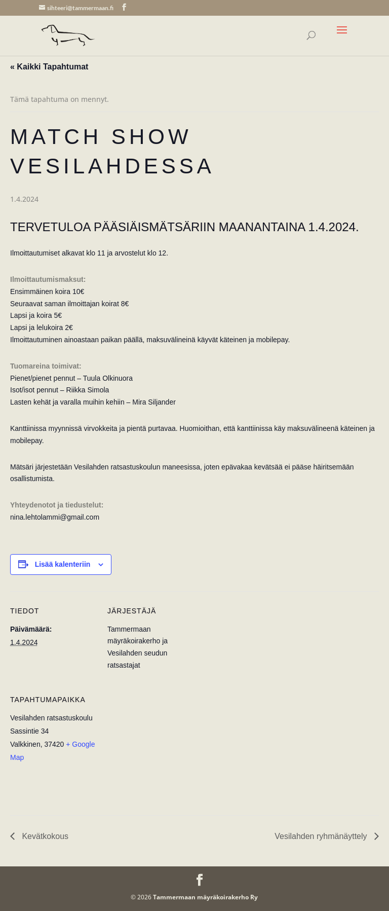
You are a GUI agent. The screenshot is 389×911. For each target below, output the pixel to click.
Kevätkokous (44, 836)
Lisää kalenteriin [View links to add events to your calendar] (63, 564)
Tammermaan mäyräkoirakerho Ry (205, 897)
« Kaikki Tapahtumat (49, 66)
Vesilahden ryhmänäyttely (322, 836)
